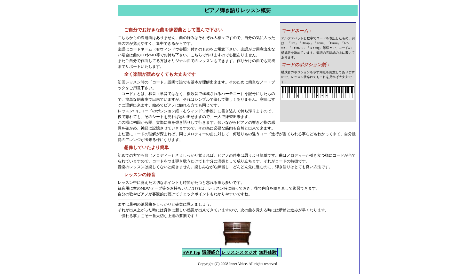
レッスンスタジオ (239, 252)
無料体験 (268, 252)
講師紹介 (211, 252)
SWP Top (192, 252)
